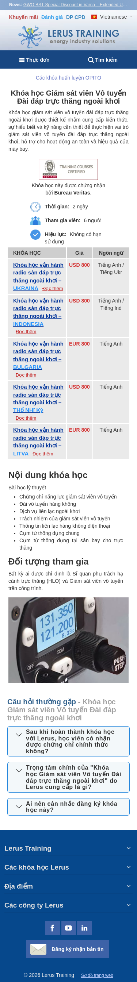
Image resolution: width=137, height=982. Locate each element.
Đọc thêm (52, 288)
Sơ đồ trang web (97, 975)
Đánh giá (52, 17)
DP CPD (75, 17)
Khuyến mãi (23, 17)
